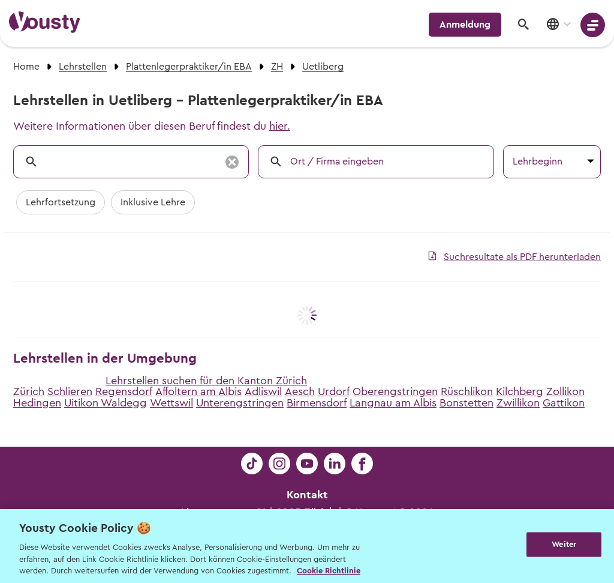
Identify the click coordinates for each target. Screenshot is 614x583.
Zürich (28, 391)
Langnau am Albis (393, 402)
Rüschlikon (467, 391)
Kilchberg (519, 391)
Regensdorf (123, 391)
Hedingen (37, 402)
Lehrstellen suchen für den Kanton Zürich (206, 380)
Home (26, 66)
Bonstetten (466, 402)
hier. (279, 126)
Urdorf (334, 391)
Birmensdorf (317, 402)
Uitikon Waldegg (105, 402)
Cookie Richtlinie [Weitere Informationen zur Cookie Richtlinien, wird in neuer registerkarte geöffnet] (328, 571)
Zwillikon (518, 402)
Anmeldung (465, 24)
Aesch (300, 391)
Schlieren (69, 391)
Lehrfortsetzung (60, 202)
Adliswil (263, 391)
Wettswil (171, 402)
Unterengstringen (240, 402)
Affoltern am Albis (198, 391)
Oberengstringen (395, 391)
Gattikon (564, 402)
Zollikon (565, 391)
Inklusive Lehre (153, 202)
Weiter (564, 545)
